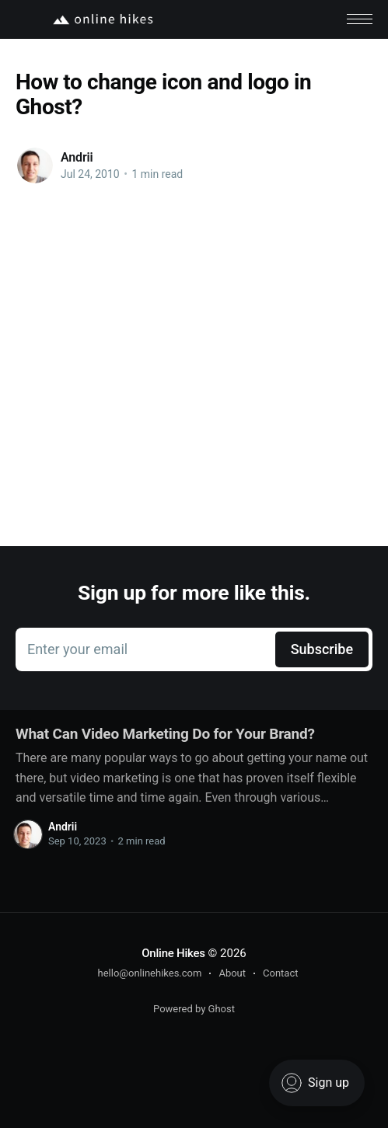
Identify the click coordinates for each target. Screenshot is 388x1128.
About (232, 973)
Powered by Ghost (194, 1009)
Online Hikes (173, 953)
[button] (359, 19)
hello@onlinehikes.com (150, 973)
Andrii (77, 157)
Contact (280, 973)
